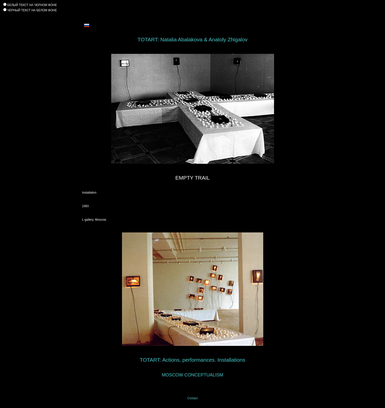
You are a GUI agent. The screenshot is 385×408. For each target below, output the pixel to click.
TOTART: (150, 360)
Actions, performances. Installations (203, 360)
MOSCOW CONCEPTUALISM (192, 374)
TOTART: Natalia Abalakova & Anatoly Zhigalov (192, 39)
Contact (192, 398)
